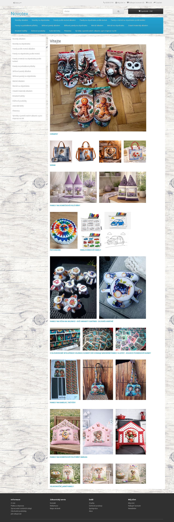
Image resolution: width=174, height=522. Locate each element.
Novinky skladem (21, 20)
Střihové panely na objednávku (75, 25)
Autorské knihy (54, 31)
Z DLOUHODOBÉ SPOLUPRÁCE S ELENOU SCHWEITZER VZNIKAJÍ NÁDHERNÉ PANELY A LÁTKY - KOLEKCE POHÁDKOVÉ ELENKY (100, 353)
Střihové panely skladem (51, 25)
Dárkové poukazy (95, 506)
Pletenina (67, 31)
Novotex (19, 14)
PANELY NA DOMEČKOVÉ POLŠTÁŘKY (65, 205)
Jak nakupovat (16, 514)
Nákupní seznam (134, 506)
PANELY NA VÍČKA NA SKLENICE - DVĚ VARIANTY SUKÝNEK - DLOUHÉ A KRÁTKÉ (81, 321)
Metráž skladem (97, 25)
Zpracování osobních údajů (21, 508)
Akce (91, 511)
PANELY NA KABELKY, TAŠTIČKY (63, 402)
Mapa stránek (55, 508)
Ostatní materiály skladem (138, 25)
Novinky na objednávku (40, 20)
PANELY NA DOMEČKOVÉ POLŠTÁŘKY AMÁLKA (68, 457)
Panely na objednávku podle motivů (93, 20)
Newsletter (132, 508)
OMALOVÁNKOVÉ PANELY (105, 231)
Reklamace (54, 506)
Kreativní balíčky (21, 31)
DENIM (52, 165)
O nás (13, 503)
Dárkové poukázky (38, 31)
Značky (91, 503)
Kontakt (53, 503)
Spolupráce (93, 508)
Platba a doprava (17, 506)
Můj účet (131, 503)
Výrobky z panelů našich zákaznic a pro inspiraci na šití (95, 31)
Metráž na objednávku (115, 25)
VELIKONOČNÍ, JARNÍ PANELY (62, 486)
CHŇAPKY (54, 134)
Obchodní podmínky (18, 511)
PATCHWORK (64, 231)
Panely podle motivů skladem (64, 20)
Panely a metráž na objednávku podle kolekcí (128, 20)
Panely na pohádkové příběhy (26, 25)
